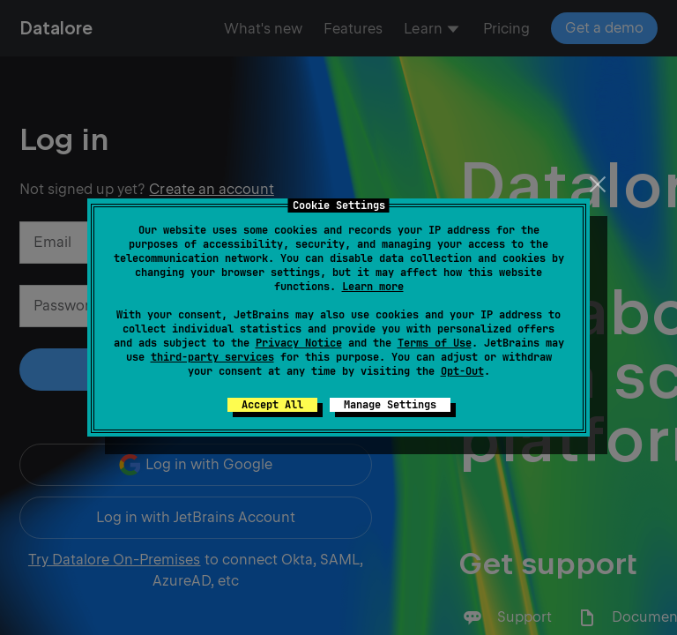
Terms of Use (435, 343)
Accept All (272, 405)
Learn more (373, 287)
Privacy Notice (299, 343)
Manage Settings (390, 405)
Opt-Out (462, 371)
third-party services (212, 357)
